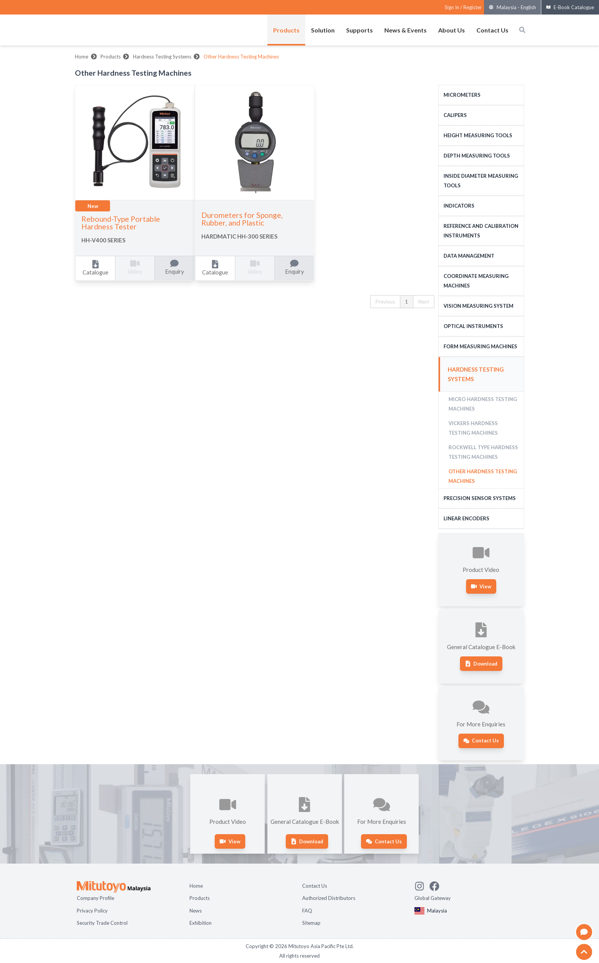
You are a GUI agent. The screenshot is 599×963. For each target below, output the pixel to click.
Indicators (459, 206)
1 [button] (406, 302)
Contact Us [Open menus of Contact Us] (492, 30)
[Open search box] (522, 30)
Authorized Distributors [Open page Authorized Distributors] (328, 898)
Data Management (469, 256)
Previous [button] (385, 302)
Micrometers (462, 95)
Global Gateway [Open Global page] (432, 898)
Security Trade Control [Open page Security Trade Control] (102, 923)
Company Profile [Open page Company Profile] (95, 898)
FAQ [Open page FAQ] (307, 911)
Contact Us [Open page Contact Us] (314, 886)
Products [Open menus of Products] (286, 30)
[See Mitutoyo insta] (421, 885)
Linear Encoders (466, 518)
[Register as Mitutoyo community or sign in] (463, 7)
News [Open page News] (195, 911)
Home (81, 57)
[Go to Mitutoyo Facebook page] (436, 885)
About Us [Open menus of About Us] (451, 30)
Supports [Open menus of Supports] (359, 30)
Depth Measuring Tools (477, 156)
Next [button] (423, 302)
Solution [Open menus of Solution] (323, 30)
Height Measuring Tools (478, 135)
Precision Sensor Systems (480, 498)
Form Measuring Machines (480, 346)
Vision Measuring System (478, 306)
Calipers (455, 115)
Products (110, 57)
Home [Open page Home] (196, 886)
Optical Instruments (473, 326)
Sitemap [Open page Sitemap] (311, 923)
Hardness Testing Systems (162, 57)
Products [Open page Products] (199, 898)
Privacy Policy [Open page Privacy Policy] (92, 911)
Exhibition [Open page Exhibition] (200, 923)
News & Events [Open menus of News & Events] (405, 30)
